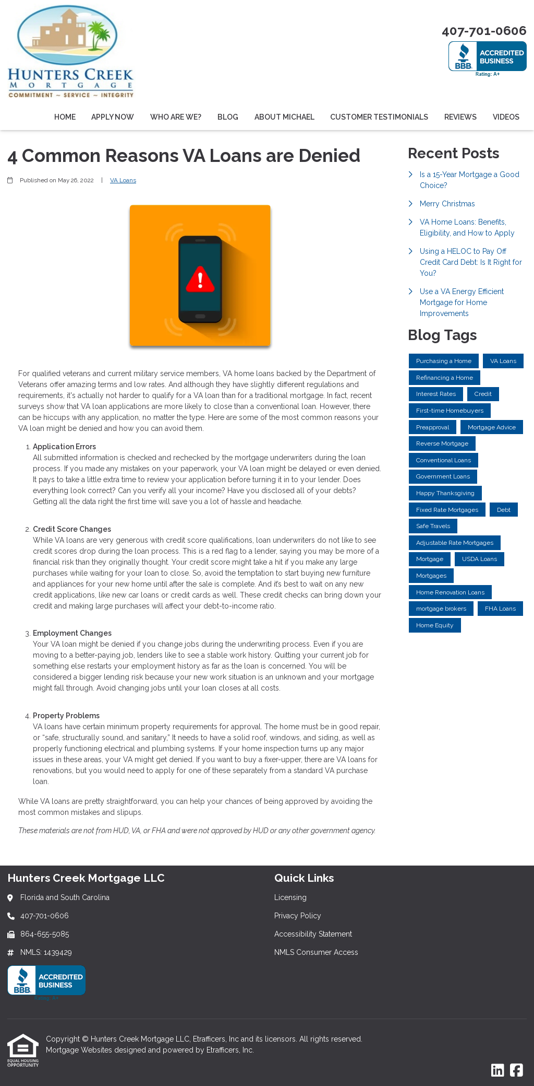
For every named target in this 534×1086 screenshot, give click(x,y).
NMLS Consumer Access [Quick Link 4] (316, 952)
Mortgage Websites (80, 1050)
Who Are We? (175, 117)
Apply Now (112, 117)
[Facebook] (516, 1071)
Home (65, 117)
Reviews (460, 117)
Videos (506, 117)
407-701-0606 (484, 30)
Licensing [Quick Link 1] (290, 897)
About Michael (284, 117)
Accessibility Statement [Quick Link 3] (313, 934)
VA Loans (123, 180)
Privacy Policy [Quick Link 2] (297, 916)
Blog (227, 117)
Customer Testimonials (379, 117)
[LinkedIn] (497, 1071)
